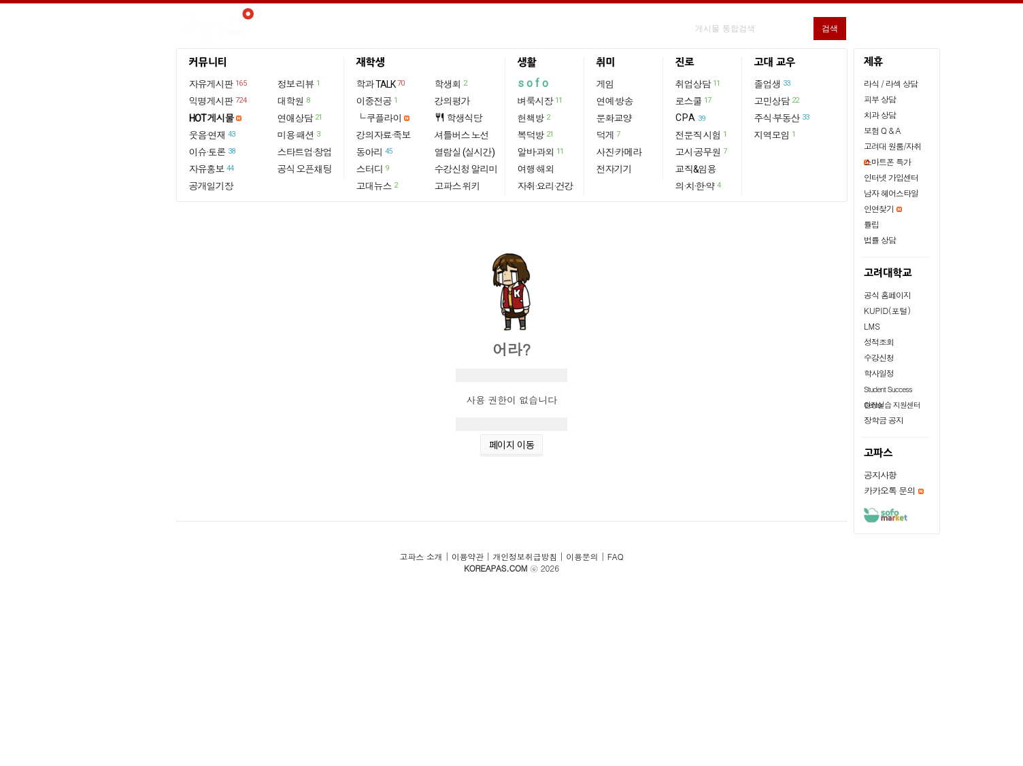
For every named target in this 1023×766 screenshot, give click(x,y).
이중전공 (377, 100)
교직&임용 (695, 169)
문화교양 (614, 118)
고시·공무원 (701, 151)
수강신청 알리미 (466, 169)
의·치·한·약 (698, 185)
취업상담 (698, 83)
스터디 (373, 168)
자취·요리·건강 (545, 186)
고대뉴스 (377, 185)
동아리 (375, 151)
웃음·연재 (213, 134)
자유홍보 (212, 168)
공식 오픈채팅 (305, 169)
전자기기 (614, 169)
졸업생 (773, 83)
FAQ (615, 556)
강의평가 (452, 101)
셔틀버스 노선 (462, 135)
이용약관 (468, 556)
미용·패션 (300, 134)
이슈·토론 (213, 151)
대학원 (295, 100)
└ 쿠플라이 (379, 118)
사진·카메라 (619, 152)
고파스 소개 (421, 556)
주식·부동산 (782, 117)
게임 (605, 84)
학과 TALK (381, 83)
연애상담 (301, 117)
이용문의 (582, 556)
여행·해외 (536, 169)
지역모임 (775, 134)
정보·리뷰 (300, 83)
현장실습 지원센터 (892, 405)
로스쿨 (694, 100)
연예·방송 (615, 101)
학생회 (452, 83)
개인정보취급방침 (524, 556)
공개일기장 (211, 186)
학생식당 (458, 118)
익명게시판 (218, 100)
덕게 (609, 134)
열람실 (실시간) (464, 152)
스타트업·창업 (305, 152)
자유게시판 (218, 83)
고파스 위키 (457, 186)
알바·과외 (541, 151)
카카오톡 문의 (889, 490)
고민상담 (777, 100)
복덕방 (536, 134)
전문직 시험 (701, 134)
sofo (534, 83)
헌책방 (535, 117)
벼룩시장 (541, 100)
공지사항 (880, 474)
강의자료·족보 (383, 135)
